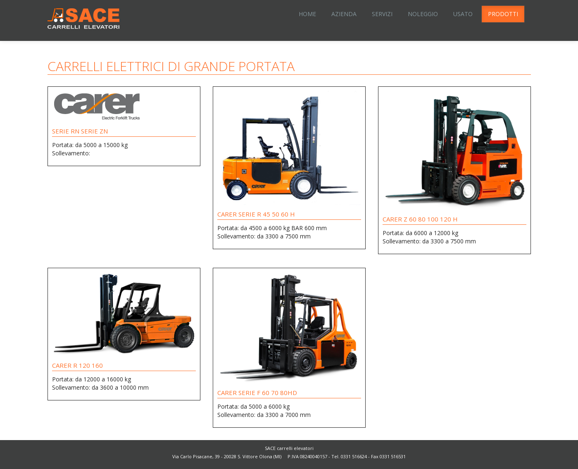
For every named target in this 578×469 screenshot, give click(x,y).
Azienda (344, 14)
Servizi (382, 14)
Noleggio (423, 14)
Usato (463, 14)
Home (307, 14)
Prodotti (503, 14)
